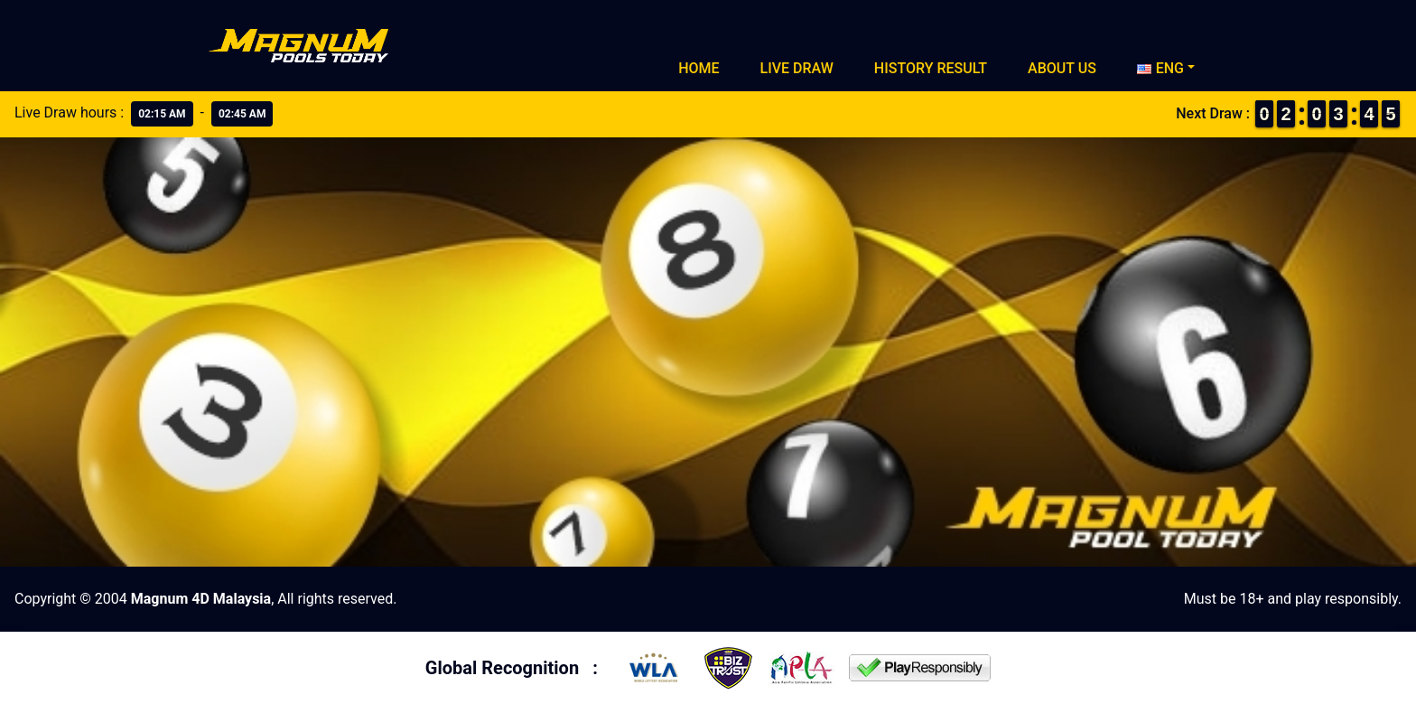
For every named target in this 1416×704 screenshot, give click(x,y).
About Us (1062, 68)
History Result (930, 68)
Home (698, 68)
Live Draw (797, 68)
